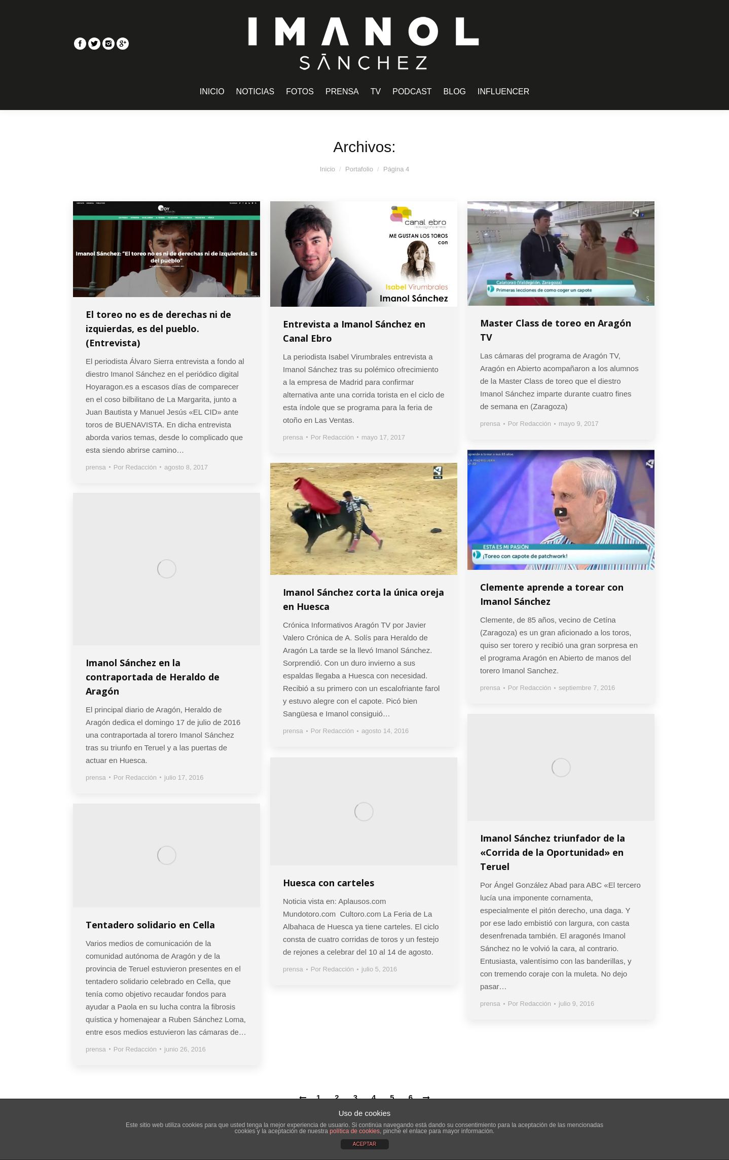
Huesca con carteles (328, 883)
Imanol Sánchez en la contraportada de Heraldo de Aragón (153, 677)
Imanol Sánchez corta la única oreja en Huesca (363, 599)
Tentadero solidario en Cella (150, 925)
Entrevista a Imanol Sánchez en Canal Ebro (354, 331)
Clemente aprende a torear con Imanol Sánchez (552, 594)
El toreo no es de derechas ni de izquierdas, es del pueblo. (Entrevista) (158, 328)
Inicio (327, 169)
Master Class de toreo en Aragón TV (555, 330)
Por (135, 467)
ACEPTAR (365, 1144)
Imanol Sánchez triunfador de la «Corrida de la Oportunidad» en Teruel (552, 852)
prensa (96, 467)
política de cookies (355, 1131)
